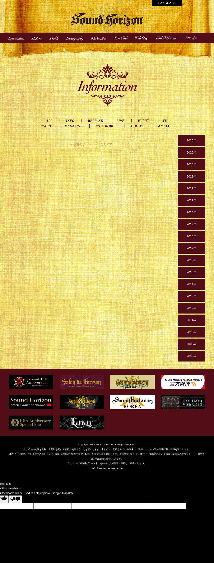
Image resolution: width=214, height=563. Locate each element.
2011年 (191, 320)
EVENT (143, 120)
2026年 (191, 140)
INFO (70, 120)
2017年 (191, 248)
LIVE (120, 120)
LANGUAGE (167, 3)
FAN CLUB (164, 126)
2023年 (191, 176)
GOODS (137, 126)
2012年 (191, 308)
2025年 (191, 152)
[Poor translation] (15, 499)
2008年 (191, 356)
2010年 (191, 332)
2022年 (191, 188)
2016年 (191, 260)
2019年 (191, 224)
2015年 (191, 272)
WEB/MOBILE (106, 126)
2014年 (191, 284)
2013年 (191, 296)
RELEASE (95, 120)
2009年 (191, 344)
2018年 (191, 236)
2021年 (191, 200)
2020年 (191, 212)
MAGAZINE (73, 126)
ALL (49, 120)
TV (165, 120)
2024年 (191, 164)
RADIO (46, 126)
